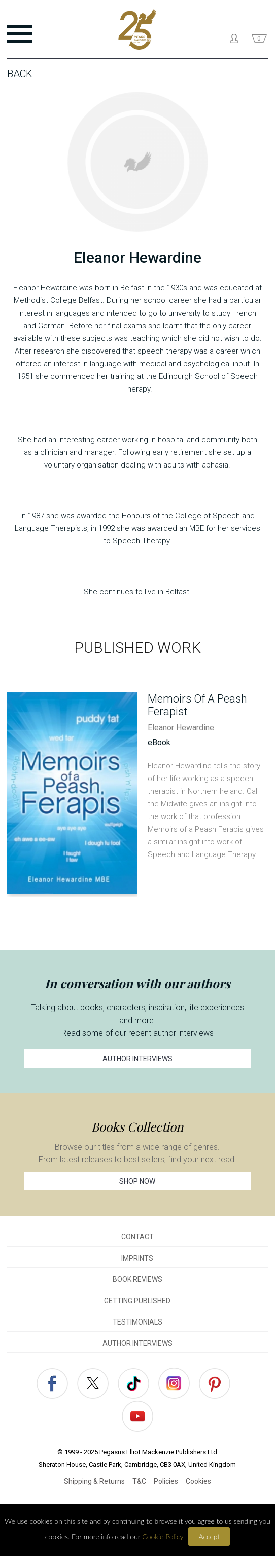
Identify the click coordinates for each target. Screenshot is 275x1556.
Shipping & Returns (94, 1481)
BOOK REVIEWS (137, 1279)
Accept (209, 1536)
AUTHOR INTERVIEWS (137, 1059)
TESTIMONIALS (137, 1322)
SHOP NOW (137, 1181)
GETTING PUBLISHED (137, 1301)
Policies (166, 1481)
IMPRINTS (137, 1258)
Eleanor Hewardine (181, 727)
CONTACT (137, 1237)
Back (19, 74)
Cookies (198, 1481)
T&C (139, 1481)
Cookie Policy (162, 1536)
